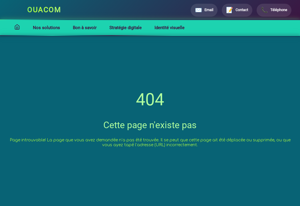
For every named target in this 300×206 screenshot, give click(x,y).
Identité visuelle (169, 27)
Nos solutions (46, 27)
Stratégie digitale (125, 27)
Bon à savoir (84, 27)
